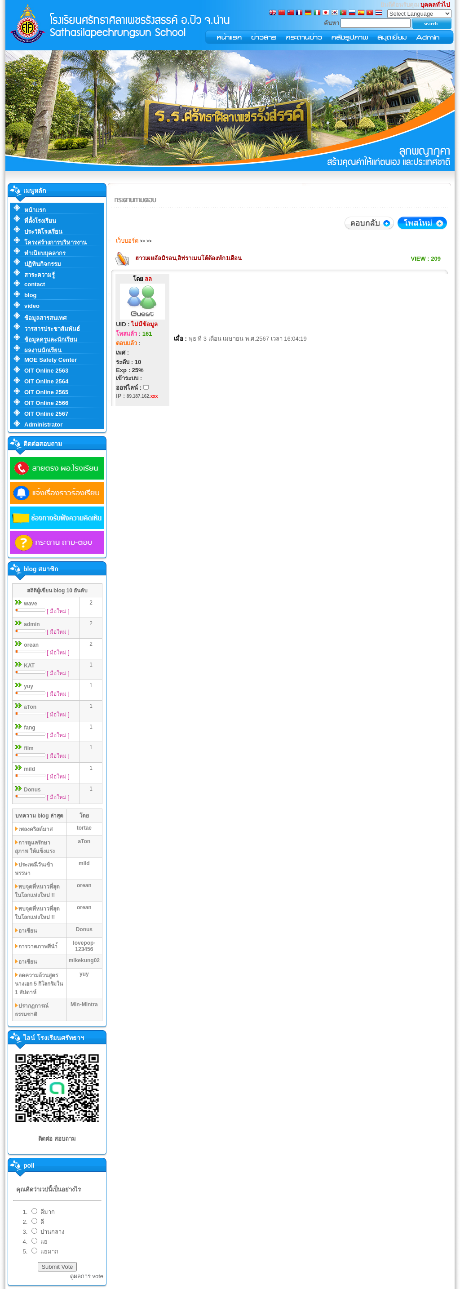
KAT (29, 665)
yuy (28, 686)
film (28, 748)
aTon (30, 707)
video (32, 305)
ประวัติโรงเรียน (43, 231)
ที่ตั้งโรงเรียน (40, 221)
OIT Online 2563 (46, 370)
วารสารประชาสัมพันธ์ (52, 328)
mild (29, 769)
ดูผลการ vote (86, 1276)
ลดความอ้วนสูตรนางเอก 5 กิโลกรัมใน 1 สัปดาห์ (39, 984)
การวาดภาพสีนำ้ (38, 946)
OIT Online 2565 (46, 392)
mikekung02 (84, 960)
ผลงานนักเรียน (43, 350)
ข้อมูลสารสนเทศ (45, 318)
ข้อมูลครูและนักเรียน (50, 339)
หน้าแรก (35, 210)
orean (31, 645)
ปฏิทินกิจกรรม (42, 264)
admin (32, 624)
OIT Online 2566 (46, 403)
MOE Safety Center (50, 359)
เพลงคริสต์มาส (35, 829)
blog (30, 295)
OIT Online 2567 (46, 413)
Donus (32, 790)
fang (29, 728)
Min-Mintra (84, 1004)
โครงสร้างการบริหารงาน (55, 242)
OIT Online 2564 (46, 381)
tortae (84, 828)
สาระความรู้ (39, 274)
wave (30, 603)
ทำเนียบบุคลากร (45, 253)
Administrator (43, 424)
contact (34, 284)
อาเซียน (27, 931)
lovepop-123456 (84, 946)
